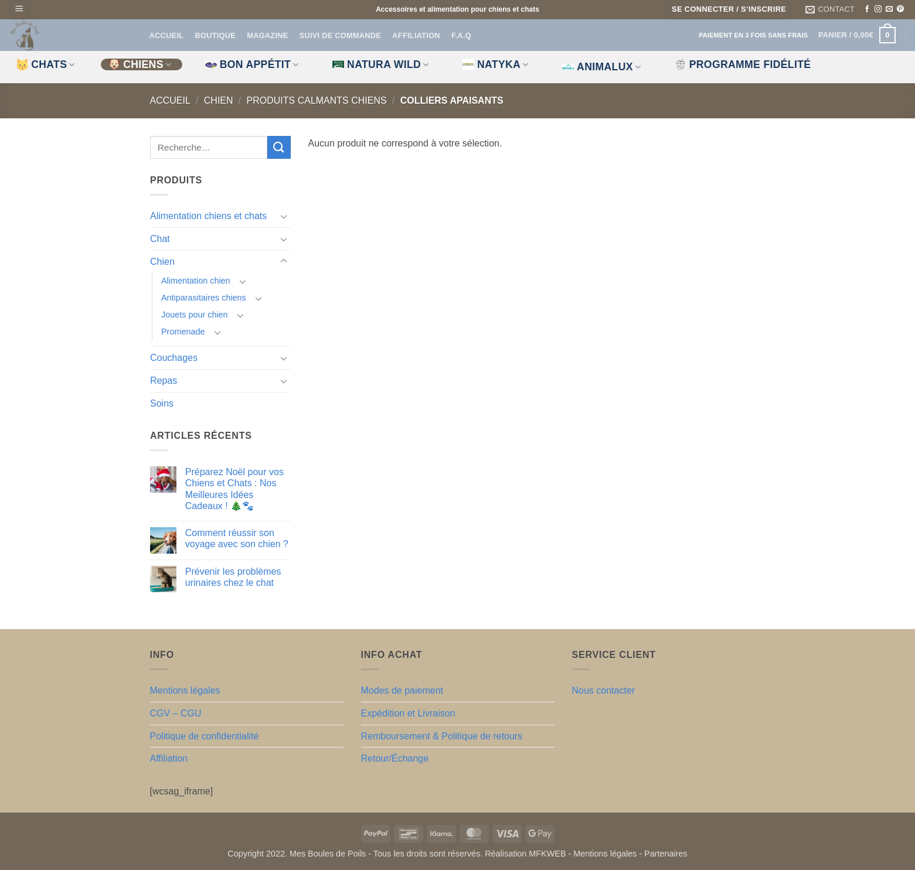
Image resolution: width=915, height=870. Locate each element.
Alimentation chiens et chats (208, 216)
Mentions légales (185, 690)
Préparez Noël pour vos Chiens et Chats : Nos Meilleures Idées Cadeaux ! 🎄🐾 (234, 489)
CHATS (45, 64)
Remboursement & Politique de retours (442, 736)
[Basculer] (284, 216)
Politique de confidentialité (204, 736)
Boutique (215, 35)
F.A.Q (461, 35)
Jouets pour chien (194, 314)
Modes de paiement (402, 690)
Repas (163, 380)
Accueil (166, 35)
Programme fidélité (743, 64)
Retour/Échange (395, 758)
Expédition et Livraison (408, 713)
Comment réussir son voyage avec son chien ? (236, 538)
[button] (19, 9)
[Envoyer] (278, 147)
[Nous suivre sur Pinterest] (900, 9)
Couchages (174, 358)
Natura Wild (380, 64)
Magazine (267, 35)
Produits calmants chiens (317, 100)
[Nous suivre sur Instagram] (878, 9)
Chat (160, 239)
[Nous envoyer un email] (889, 9)
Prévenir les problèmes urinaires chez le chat (233, 577)
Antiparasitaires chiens (203, 297)
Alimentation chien (195, 280)
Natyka (495, 64)
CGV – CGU (176, 713)
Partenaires (666, 853)
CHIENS (139, 64)
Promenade (183, 331)
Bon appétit (252, 64)
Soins (162, 403)
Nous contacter (603, 690)
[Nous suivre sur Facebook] (866, 9)
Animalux (601, 67)
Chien (218, 100)
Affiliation (416, 35)
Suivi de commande (340, 35)
